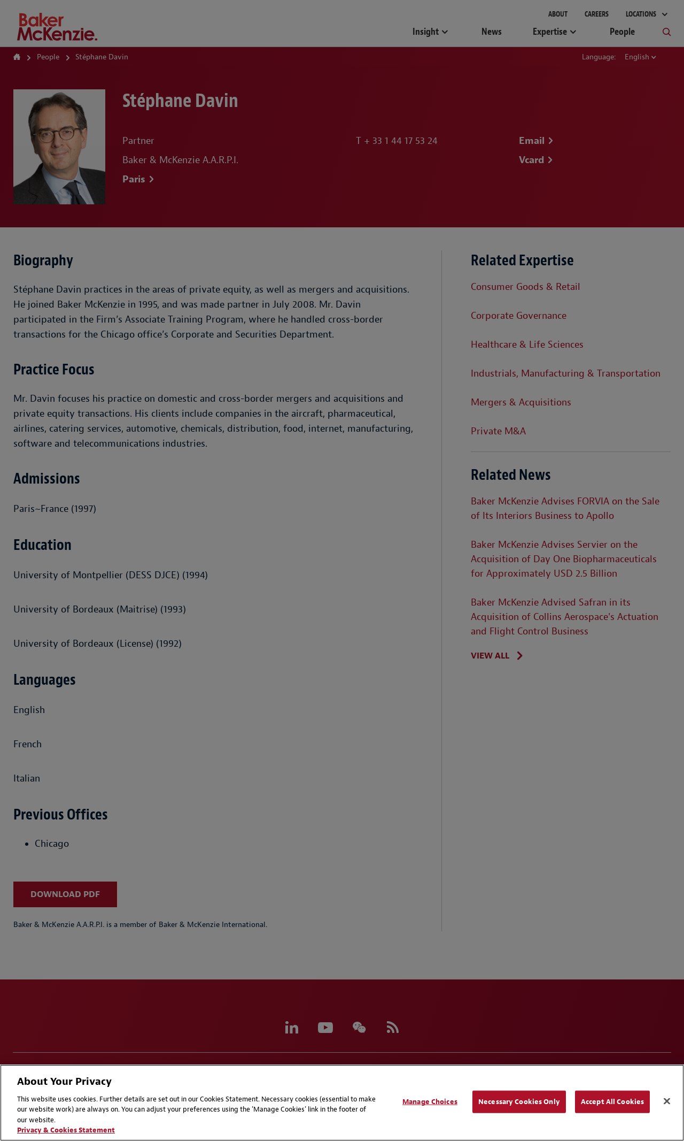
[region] (342, 1103)
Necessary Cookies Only (519, 1101)
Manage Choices (429, 1101)
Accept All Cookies (612, 1101)
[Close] (667, 1101)
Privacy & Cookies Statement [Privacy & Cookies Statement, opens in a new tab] (66, 1130)
